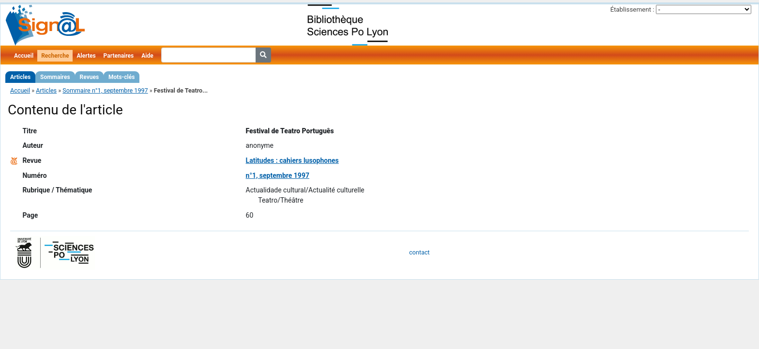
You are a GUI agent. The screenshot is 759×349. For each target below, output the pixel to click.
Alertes (85, 55)
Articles (20, 77)
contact (419, 252)
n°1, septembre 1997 (277, 175)
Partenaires (119, 55)
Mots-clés (121, 77)
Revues (89, 77)
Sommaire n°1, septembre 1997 (105, 90)
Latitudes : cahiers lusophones (292, 160)
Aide (147, 55)
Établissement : (632, 9)
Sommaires (55, 77)
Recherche (55, 55)
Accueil (23, 55)
